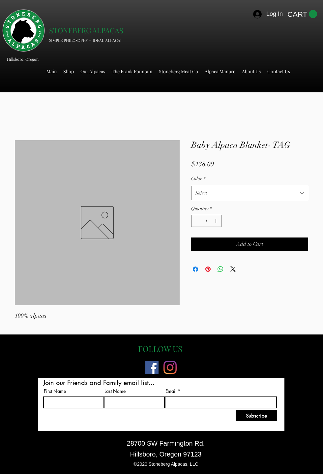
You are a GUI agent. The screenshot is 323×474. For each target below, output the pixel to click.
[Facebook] (152, 367)
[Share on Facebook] (195, 269)
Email (170, 391)
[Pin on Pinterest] (208, 269)
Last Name (115, 391)
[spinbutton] (206, 221)
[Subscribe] (256, 415)
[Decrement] (196, 221)
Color (198, 178)
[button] (302, 14)
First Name (55, 391)
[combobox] (249, 193)
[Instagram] (170, 367)
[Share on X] (233, 269)
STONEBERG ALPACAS (86, 30)
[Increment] (216, 221)
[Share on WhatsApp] (220, 269)
